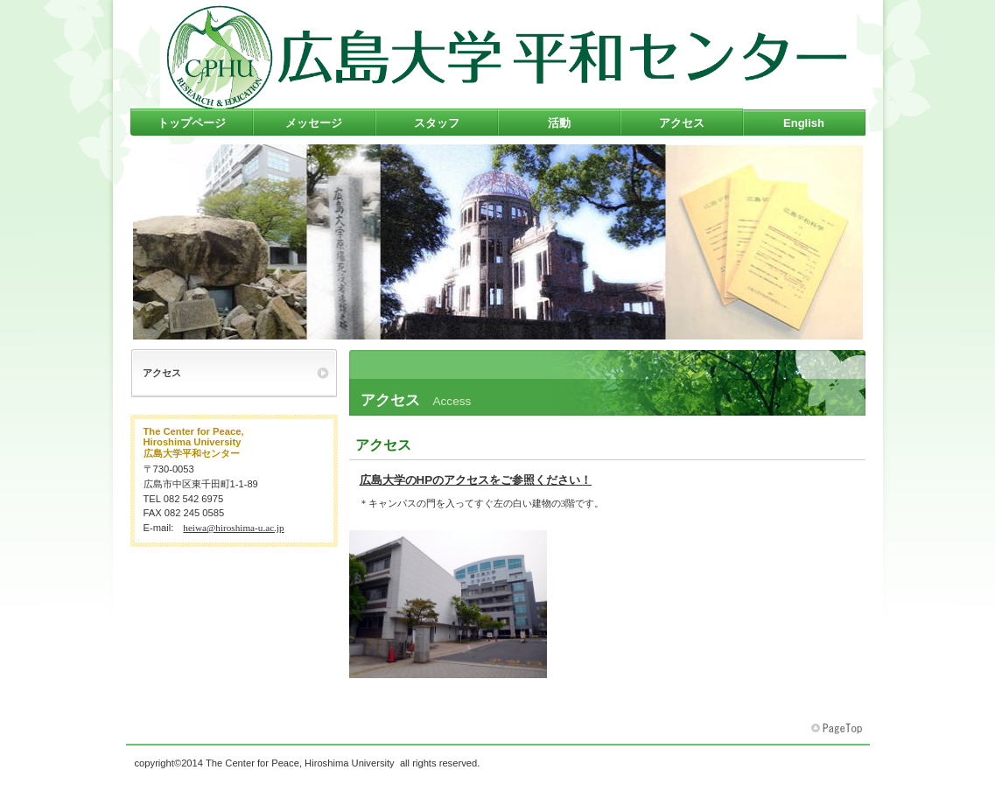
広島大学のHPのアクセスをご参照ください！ (476, 479)
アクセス (383, 445)
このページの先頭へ (838, 729)
